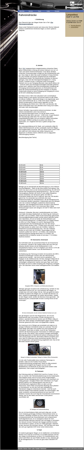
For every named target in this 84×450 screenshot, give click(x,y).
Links (48, 11)
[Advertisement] (39, 48)
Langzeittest (72, 15)
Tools (39, 11)
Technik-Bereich (76, 25)
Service (31, 11)
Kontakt (57, 11)
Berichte (22, 11)
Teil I (24, 68)
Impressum (43, 448)
